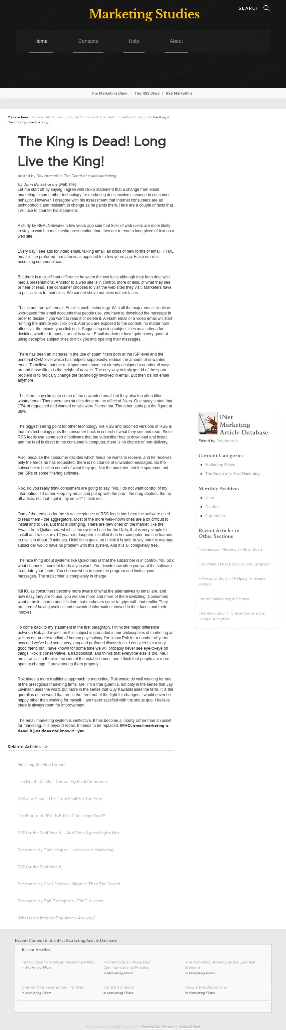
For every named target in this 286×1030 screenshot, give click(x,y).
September (215, 515)
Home (41, 41)
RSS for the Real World (39, 867)
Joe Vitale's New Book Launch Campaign (235, 564)
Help (134, 41)
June (209, 497)
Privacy (169, 1026)
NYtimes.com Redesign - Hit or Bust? (231, 549)
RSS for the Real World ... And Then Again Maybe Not (68, 832)
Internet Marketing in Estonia (224, 599)
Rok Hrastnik (227, 440)
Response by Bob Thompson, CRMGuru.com (60, 901)
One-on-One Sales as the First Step (53, 987)
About (176, 41)
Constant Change (118, 987)
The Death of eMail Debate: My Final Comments (63, 781)
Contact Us (150, 1026)
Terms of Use (189, 1026)
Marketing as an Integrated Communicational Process (127, 965)
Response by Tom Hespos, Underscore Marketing (66, 850)
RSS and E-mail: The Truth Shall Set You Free (60, 798)
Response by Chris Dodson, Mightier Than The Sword (69, 884)
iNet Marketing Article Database (69, 117)
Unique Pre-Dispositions (206, 987)
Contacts (88, 41)
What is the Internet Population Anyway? (56, 918)
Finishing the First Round (41, 764)
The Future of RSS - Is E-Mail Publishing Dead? (61, 815)
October (212, 506)
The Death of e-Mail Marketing (124, 117)
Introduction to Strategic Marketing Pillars (58, 962)
